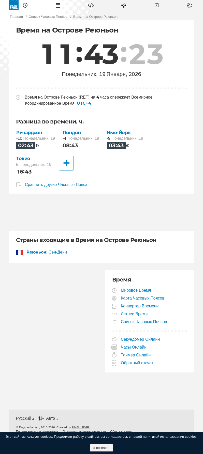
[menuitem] (25, 5)
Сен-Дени (58, 252)
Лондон (72, 132)
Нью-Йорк (119, 132)
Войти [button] (156, 5)
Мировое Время (136, 290)
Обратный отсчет (137, 363)
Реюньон (36, 252)
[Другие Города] (66, 163)
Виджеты (91, 5)
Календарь (58, 5)
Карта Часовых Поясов (142, 298)
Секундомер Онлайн (140, 339)
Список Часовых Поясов (144, 322)
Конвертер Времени (139, 306)
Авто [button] (50, 418)
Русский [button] (23, 418)
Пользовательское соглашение (37, 431)
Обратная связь (121, 431)
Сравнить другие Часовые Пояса (56, 185)
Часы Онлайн (134, 347)
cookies (46, 437)
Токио (23, 158)
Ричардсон (29, 132)
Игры (123, 5)
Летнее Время (134, 314)
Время (25, 5)
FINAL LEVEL (80, 427)
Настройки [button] (189, 5)
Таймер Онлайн (136, 355)
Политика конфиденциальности (84, 431)
